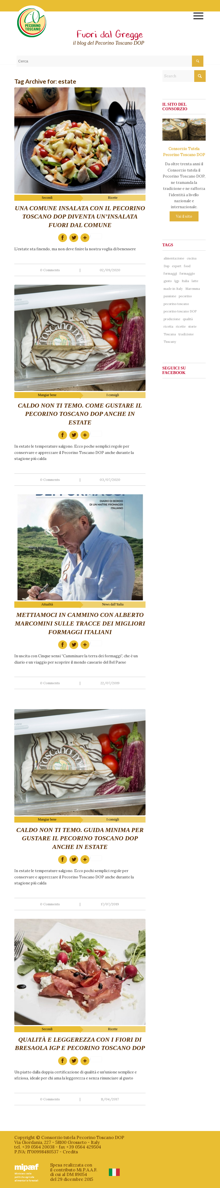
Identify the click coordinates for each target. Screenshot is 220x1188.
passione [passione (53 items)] (170, 296)
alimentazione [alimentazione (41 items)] (174, 258)
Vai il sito (184, 216)
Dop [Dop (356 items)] (166, 266)
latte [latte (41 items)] (195, 281)
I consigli (113, 395)
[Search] (184, 76)
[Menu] (195, 16)
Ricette (112, 198)
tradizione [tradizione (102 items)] (186, 334)
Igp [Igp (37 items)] (176, 281)
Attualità (47, 604)
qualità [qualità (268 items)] (188, 319)
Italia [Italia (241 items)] (185, 281)
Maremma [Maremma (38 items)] (192, 289)
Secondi (47, 198)
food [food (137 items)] (187, 266)
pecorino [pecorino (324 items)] (185, 296)
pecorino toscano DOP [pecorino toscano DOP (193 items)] (180, 311)
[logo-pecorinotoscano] (31, 26)
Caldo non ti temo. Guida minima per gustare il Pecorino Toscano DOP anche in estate (80, 838)
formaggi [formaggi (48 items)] (170, 274)
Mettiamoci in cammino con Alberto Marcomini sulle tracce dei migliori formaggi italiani (80, 623)
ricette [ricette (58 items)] (181, 326)
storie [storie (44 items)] (192, 326)
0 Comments (50, 270)
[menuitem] (195, 16)
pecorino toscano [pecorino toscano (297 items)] (176, 304)
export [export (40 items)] (176, 266)
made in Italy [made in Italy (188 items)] (173, 289)
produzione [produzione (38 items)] (172, 319)
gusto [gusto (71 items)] (168, 281)
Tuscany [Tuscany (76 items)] (170, 342)
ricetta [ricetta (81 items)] (168, 326)
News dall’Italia (112, 604)
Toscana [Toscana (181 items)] (170, 334)
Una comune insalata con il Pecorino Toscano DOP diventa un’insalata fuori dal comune (80, 216)
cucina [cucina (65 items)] (192, 258)
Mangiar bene (47, 395)
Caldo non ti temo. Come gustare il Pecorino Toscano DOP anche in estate (80, 414)
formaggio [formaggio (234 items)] (187, 274)
